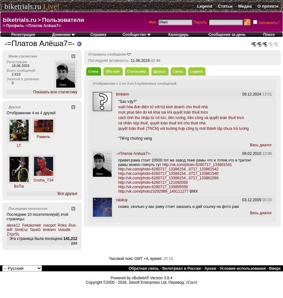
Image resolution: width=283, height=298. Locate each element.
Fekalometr (31, 225)
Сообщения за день (226, 34)
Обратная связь (144, 268)
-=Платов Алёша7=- (133, 153)
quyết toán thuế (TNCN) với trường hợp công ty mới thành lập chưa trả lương (183, 128)
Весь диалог (261, 145)
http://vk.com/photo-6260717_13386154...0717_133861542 (168, 169)
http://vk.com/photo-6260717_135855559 (153, 187)
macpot (49, 225)
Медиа (245, 6)
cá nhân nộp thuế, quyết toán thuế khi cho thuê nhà (162, 123)
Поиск (269, 34)
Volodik (64, 230)
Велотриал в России (181, 268)
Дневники (63, 34)
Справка (98, 34)
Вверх (275, 268)
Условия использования (243, 268)
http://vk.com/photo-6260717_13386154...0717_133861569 (168, 178)
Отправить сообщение (107, 54)
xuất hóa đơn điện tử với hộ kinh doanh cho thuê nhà (163, 107)
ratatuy (122, 200)
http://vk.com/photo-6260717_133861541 (197, 164)
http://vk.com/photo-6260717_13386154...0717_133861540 (168, 173)
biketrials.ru (22, 6)
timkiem (49, 230)
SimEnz (21, 230)
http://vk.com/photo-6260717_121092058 (153, 182)
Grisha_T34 (43, 180)
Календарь (178, 34)
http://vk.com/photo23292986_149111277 (153, 191)
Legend (204, 6)
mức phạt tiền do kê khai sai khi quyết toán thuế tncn (163, 112)
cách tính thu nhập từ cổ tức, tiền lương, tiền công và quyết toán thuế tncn (181, 118)
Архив (210, 268)
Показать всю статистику (55, 92)
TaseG (35, 230)
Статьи (225, 6)
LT (19, 145)
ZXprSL (13, 234)
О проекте (268, 6)
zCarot (191, 282)
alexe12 (13, 225)
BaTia (19, 186)
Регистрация (23, 34)
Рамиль (43, 137)
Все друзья (67, 193)
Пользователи (63, 20)
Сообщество (137, 34)
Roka (62, 225)
